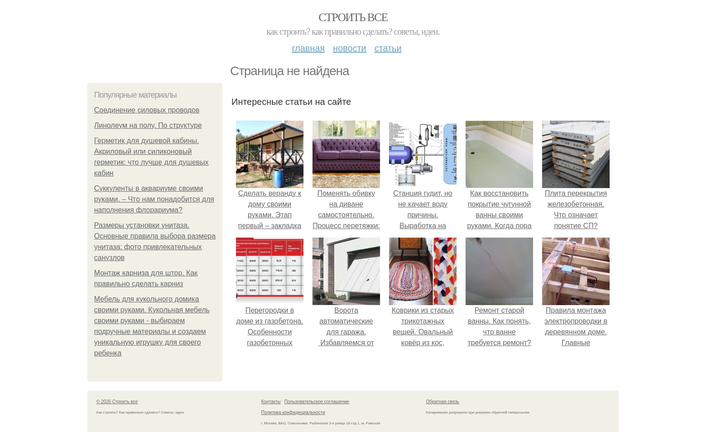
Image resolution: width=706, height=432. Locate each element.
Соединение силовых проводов (146, 110)
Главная (308, 48)
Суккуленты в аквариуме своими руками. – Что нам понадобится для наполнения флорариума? (154, 199)
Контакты (271, 401)
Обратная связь (442, 401)
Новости (349, 48)
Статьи (387, 48)
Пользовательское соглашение (317, 401)
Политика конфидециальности (293, 412)
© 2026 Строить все (117, 401)
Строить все (352, 17)
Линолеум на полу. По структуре (148, 125)
